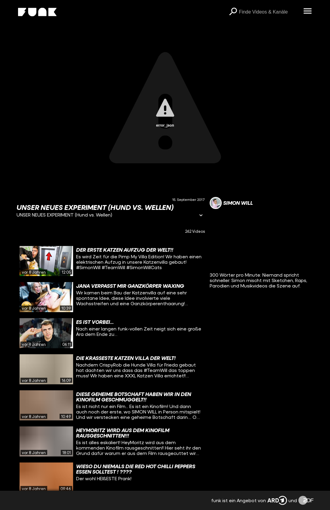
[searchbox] (269, 12)
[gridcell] (111, 261)
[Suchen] (233, 12)
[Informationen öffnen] (201, 216)
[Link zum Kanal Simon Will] (231, 203)
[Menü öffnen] (307, 11)
